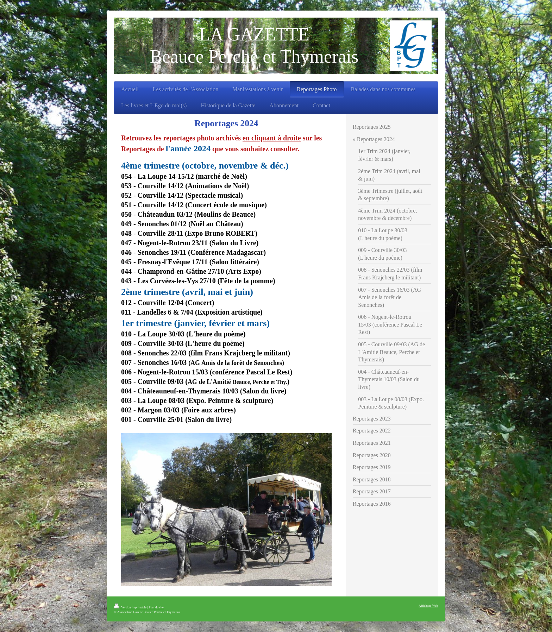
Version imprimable (130, 607)
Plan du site (156, 607)
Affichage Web (428, 605)
